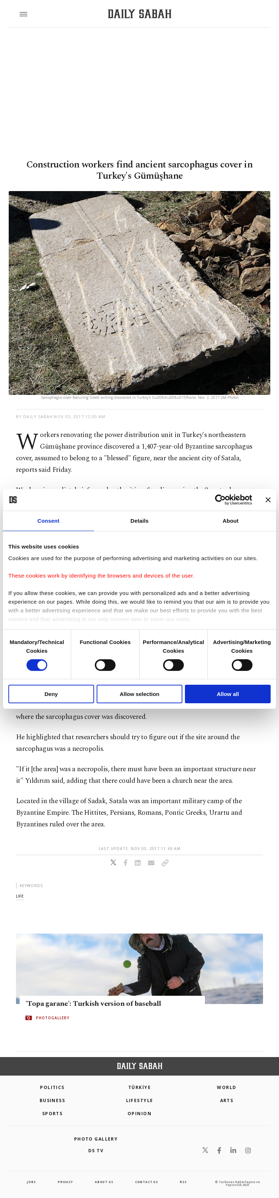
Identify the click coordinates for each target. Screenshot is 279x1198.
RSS (183, 1182)
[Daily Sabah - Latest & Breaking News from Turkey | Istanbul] (139, 14)
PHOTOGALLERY (52, 1017)
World (226, 1087)
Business (52, 1100)
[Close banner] (268, 499)
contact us (146, 1182)
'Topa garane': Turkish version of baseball (93, 1003)
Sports (52, 1113)
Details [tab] (139, 521)
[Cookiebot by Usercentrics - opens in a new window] (220, 499)
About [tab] (231, 521)
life (20, 896)
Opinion (139, 1113)
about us (104, 1182)
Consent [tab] (48, 521)
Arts (227, 1100)
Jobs (31, 1182)
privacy (65, 1182)
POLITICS (52, 1087)
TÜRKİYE (139, 1087)
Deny (51, 694)
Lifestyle (139, 1100)
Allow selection (139, 694)
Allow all (228, 694)
